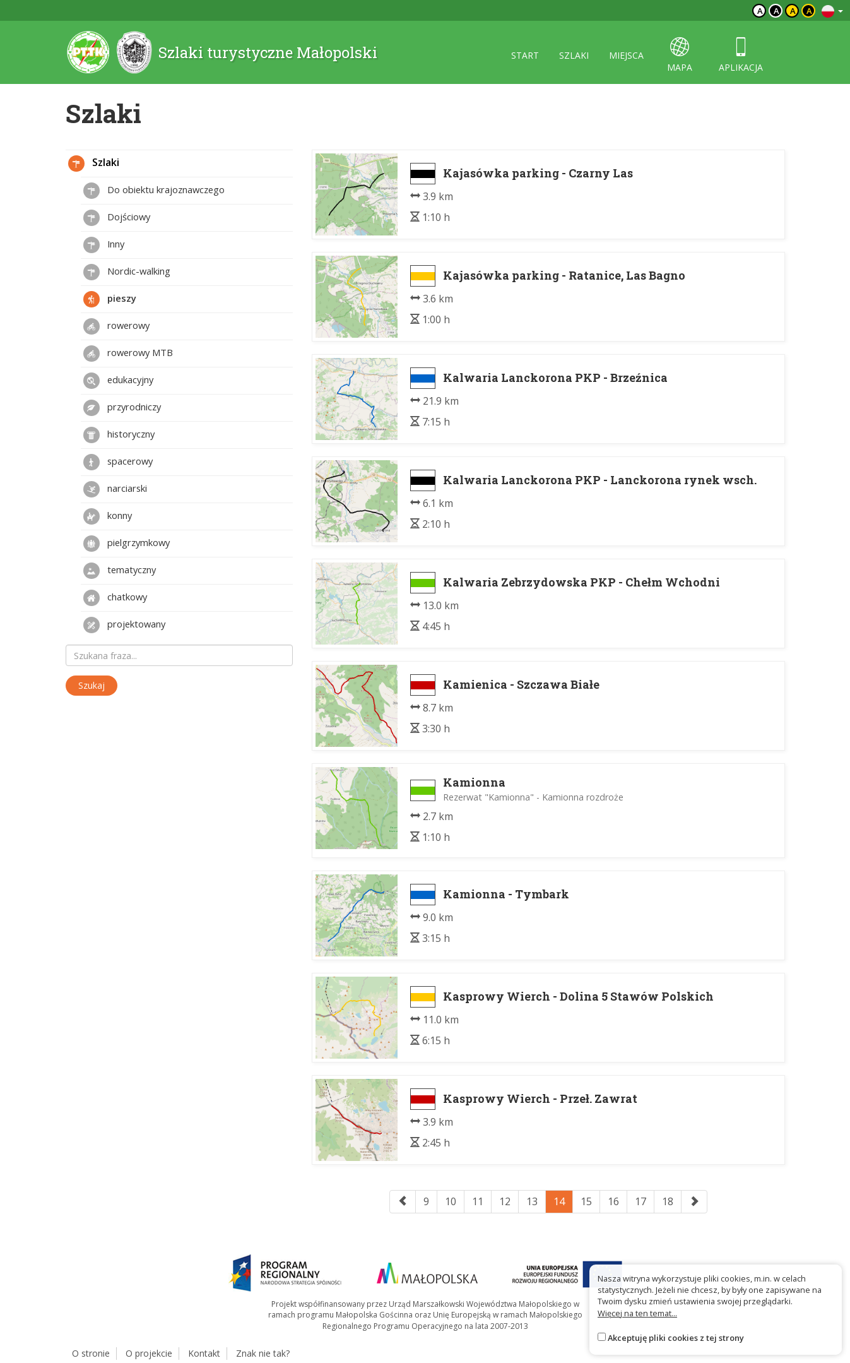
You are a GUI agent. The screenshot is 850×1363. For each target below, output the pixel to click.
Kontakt (204, 1353)
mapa (679, 55)
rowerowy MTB (128, 353)
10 (450, 1201)
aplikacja (741, 55)
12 (505, 1201)
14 (559, 1201)
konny (107, 516)
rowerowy (116, 326)
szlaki (574, 55)
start (525, 55)
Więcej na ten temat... (637, 1313)
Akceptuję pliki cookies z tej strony (676, 1337)
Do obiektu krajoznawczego (154, 190)
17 (640, 1201)
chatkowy (115, 598)
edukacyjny (118, 380)
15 (586, 1201)
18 (667, 1201)
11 (477, 1201)
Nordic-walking (126, 272)
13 (532, 1201)
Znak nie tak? (263, 1353)
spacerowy (118, 462)
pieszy (109, 299)
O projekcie (149, 1353)
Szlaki (93, 163)
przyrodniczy (122, 408)
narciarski (115, 489)
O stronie (91, 1353)
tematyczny (119, 570)
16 (613, 1201)
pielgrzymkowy (126, 543)
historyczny (119, 435)
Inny (103, 245)
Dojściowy (116, 218)
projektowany (124, 625)
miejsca (626, 55)
